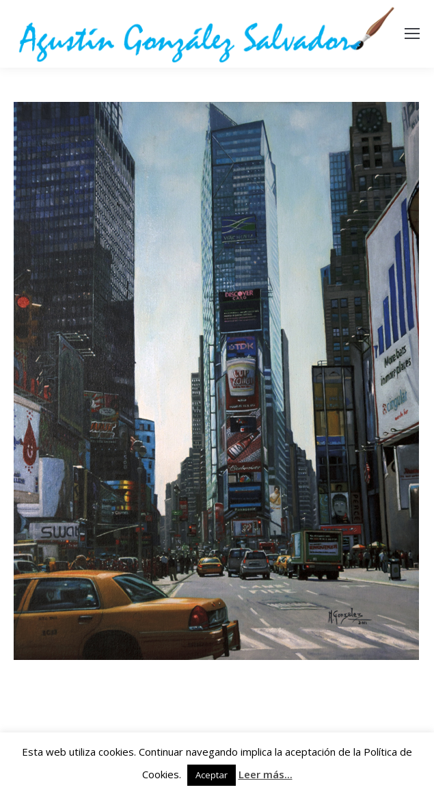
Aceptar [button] (211, 775)
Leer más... (266, 774)
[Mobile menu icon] (412, 33)
